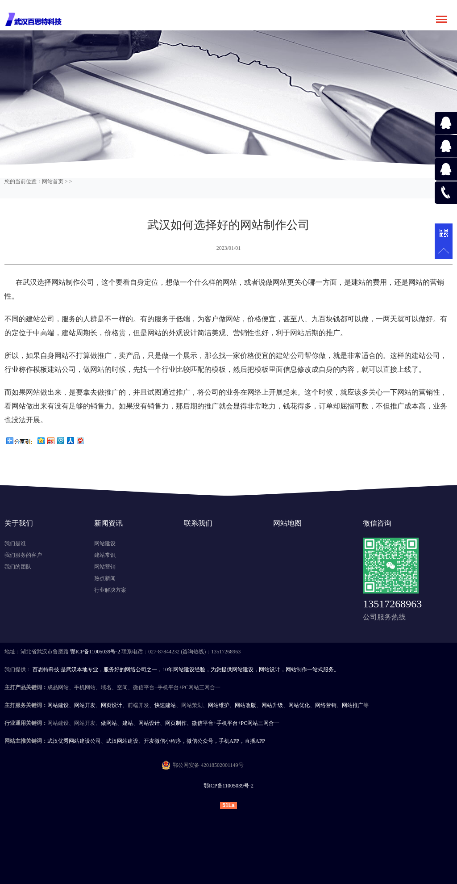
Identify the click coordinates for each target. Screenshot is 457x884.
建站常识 (105, 555)
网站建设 (105, 543)
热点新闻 (105, 578)
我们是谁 (15, 543)
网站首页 (52, 181)
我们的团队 (17, 567)
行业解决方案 (110, 590)
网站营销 (105, 567)
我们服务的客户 (23, 555)
